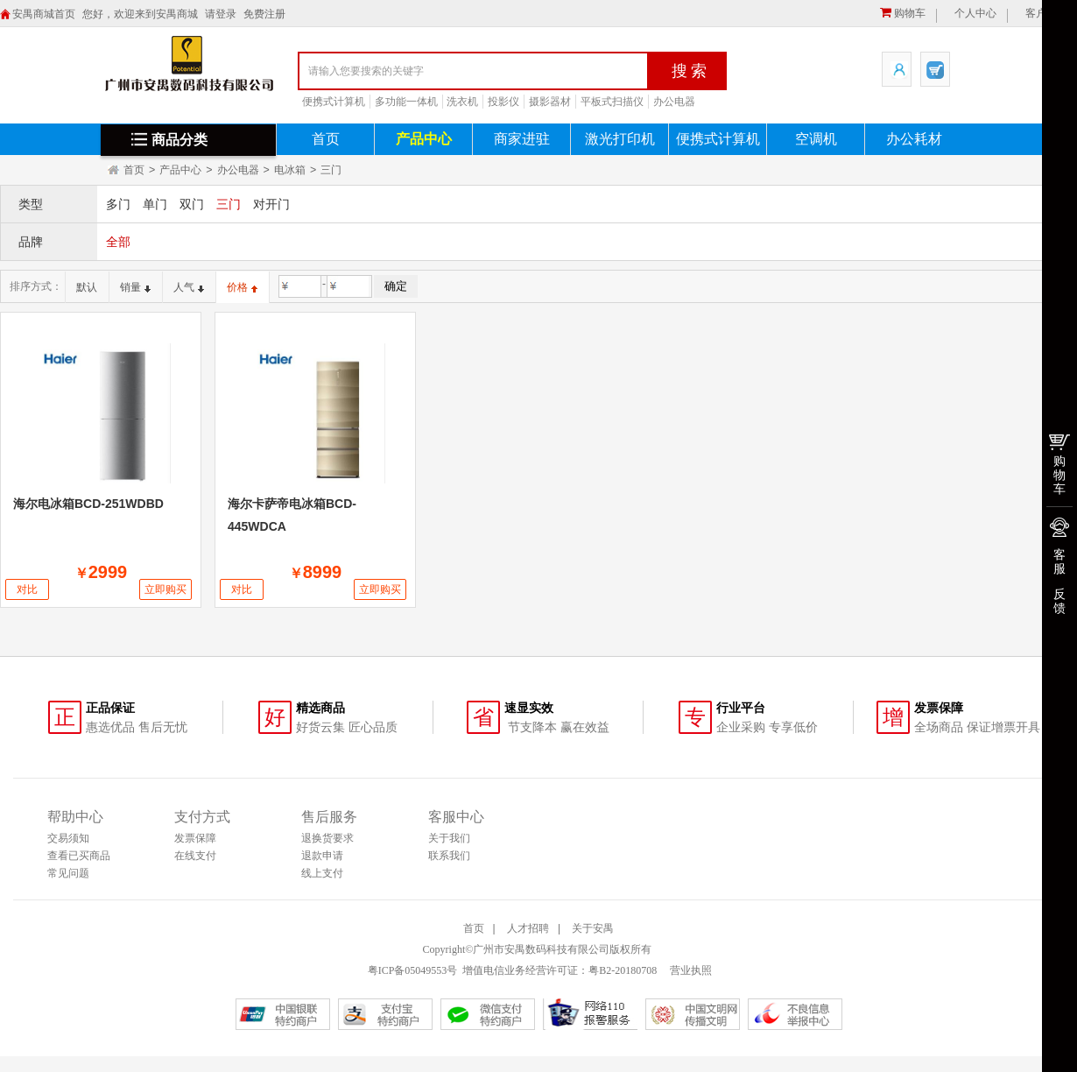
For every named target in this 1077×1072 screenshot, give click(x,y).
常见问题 (68, 873)
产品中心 (424, 138)
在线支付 (195, 856)
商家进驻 (522, 138)
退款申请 (322, 856)
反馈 (1059, 601)
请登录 (220, 14)
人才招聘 (528, 928)
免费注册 (264, 14)
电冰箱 (290, 170)
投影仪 (503, 101)
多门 (118, 204)
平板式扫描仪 (612, 101)
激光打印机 (620, 138)
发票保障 (195, 838)
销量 (135, 287)
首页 (326, 138)
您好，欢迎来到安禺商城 (140, 14)
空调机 (816, 138)
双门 (192, 204)
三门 (330, 170)
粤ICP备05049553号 (413, 970)
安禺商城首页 (43, 14)
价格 (242, 287)
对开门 (271, 204)
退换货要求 (327, 838)
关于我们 (449, 838)
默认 (86, 287)
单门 (155, 204)
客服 (1059, 561)
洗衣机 (462, 101)
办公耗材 (914, 138)
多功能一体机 (406, 101)
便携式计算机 (333, 101)
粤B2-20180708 (622, 970)
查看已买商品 (78, 856)
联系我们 (449, 856)
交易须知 (68, 838)
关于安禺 (593, 928)
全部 (118, 242)
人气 (188, 287)
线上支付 (322, 873)
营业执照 (689, 970)
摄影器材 (550, 101)
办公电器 (674, 101)
